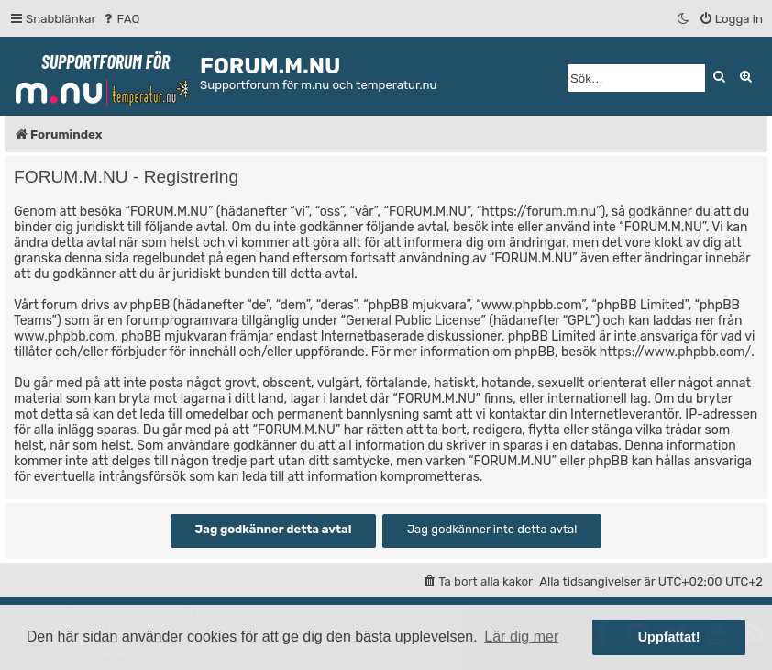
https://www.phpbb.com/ (675, 352)
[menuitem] (120, 19)
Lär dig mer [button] (521, 636)
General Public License (413, 321)
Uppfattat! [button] (669, 637)
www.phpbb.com (64, 336)
